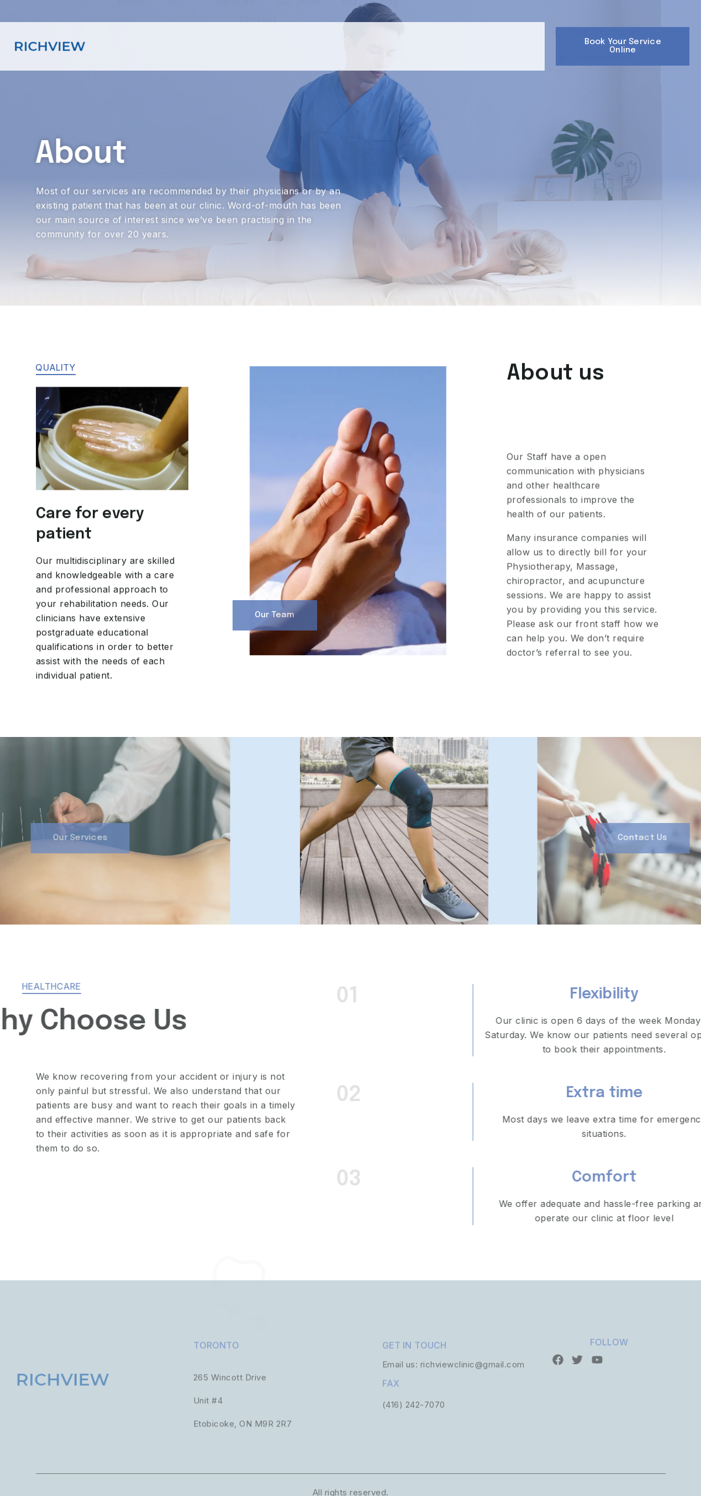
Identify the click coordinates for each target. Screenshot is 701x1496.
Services (235, 31)
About (179, 31)
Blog (388, 31)
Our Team (298, 31)
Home (131, 31)
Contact (258, 49)
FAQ (349, 31)
